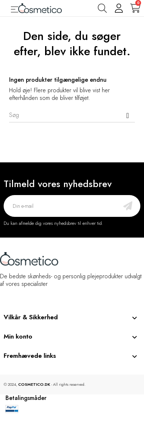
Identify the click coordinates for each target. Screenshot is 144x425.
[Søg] (72, 115)
